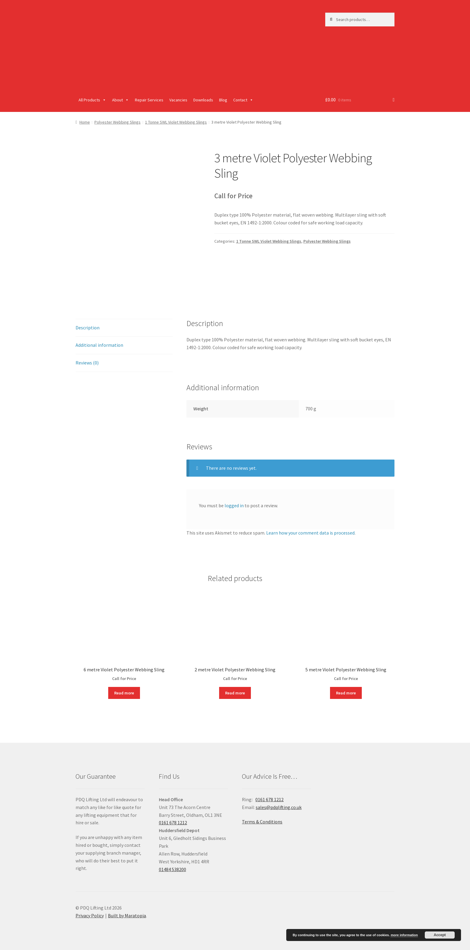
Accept (440, 935)
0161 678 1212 (173, 823)
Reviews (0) (87, 363)
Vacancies (178, 100)
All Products (92, 100)
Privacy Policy (90, 916)
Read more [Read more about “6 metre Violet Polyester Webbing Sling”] (124, 693)
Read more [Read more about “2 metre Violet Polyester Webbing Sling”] (235, 693)
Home (84, 122)
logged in (234, 505)
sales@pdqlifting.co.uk (279, 807)
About (120, 100)
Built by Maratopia (127, 916)
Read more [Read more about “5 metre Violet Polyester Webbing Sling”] (346, 693)
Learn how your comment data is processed (310, 533)
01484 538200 (172, 869)
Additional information (99, 345)
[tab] (124, 328)
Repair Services (149, 100)
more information (404, 935)
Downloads (203, 100)
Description (88, 328)
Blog (223, 100)
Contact (243, 100)
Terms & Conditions (262, 822)
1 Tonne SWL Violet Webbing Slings (176, 122)
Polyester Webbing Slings (117, 122)
